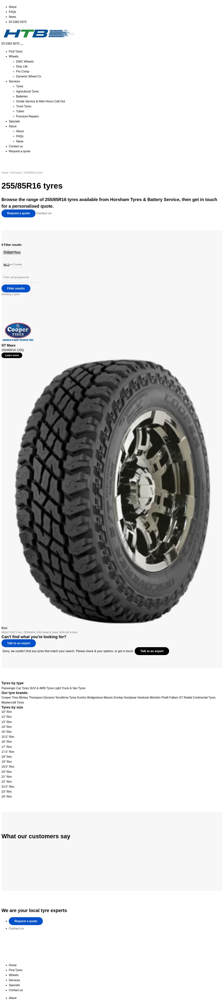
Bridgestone (95, 697)
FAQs (12, 11)
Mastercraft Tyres (12, 702)
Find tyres (16, 172)
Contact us (16, 146)
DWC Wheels (25, 61)
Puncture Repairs (27, 116)
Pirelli (164, 697)
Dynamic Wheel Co (28, 76)
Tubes (20, 111)
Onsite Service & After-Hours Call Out (40, 101)
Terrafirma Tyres (65, 697)
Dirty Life (22, 66)
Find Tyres (15, 51)
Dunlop (118, 697)
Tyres (19, 86)
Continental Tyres (204, 697)
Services (14, 81)
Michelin (155, 697)
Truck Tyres (23, 106)
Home (4, 172)
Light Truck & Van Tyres (70, 688)
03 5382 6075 (18, 21)
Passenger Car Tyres (15, 688)
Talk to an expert (153, 650)
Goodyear (130, 697)
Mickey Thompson (31, 697)
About (12, 6)
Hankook (143, 697)
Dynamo (49, 697)
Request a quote (19, 151)
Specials (14, 121)
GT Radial (185, 697)
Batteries (22, 96)
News (12, 16)
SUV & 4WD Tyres (42, 688)
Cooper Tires (12, 253)
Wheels (13, 56)
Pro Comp (22, 71)
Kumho (82, 697)
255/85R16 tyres (33, 172)
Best (6, 265)
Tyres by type (12, 683)
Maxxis (108, 697)
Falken (173, 697)
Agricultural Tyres (27, 91)
